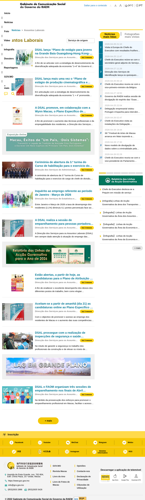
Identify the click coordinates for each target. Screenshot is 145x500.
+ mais (137, 245)
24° (130, 5)
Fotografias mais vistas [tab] (132, 32)
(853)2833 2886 (15, 486)
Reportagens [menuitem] (91, 13)
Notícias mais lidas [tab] (109, 32)
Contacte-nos (83, 468)
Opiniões (81, 462)
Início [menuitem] (7, 13)
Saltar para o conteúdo (95, 5)
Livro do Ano (59, 473)
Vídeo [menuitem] (44, 13)
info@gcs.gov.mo (16, 482)
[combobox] (80, 37)
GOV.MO (57, 462)
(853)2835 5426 (35, 486)
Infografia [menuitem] (58, 13)
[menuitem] (20, 13)
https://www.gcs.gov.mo (18, 477)
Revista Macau (60, 468)
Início (5, 27)
